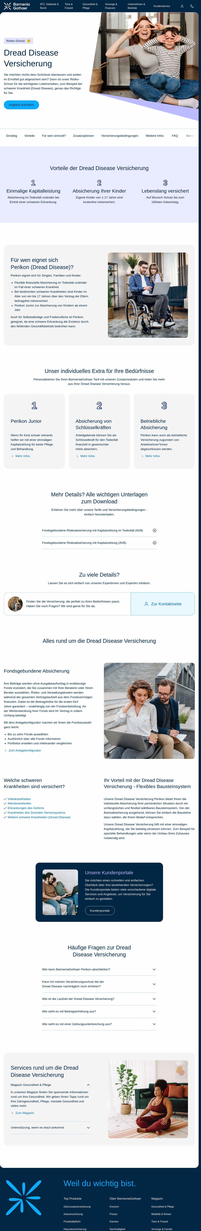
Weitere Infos (155, 135)
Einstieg (11, 135)
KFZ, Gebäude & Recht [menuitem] (49, 6)
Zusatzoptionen (83, 135)
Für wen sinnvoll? (54, 135)
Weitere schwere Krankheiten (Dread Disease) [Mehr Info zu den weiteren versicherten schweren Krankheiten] (39, 817)
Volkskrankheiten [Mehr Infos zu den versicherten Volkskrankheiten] (19, 799)
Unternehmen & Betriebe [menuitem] (136, 6)
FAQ (175, 135)
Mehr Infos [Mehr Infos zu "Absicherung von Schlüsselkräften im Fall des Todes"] (85, 456)
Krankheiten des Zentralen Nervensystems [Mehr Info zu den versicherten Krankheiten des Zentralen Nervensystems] (36, 812)
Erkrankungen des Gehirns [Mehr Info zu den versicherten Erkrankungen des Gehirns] (26, 808)
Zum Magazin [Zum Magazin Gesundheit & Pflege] (22, 1113)
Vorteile (29, 135)
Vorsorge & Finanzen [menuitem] (111, 6)
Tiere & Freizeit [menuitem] (69, 6)
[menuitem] (182, 6)
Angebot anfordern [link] (21, 104)
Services (192, 135)
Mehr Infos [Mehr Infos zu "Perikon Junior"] (20, 456)
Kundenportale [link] (100, 910)
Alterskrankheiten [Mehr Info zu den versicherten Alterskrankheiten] (19, 803)
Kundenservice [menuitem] (162, 6)
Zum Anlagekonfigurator (22, 750)
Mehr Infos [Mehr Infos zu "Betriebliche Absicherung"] (150, 456)
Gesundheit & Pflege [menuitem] (90, 6)
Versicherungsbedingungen (119, 135)
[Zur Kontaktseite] (163, 603)
